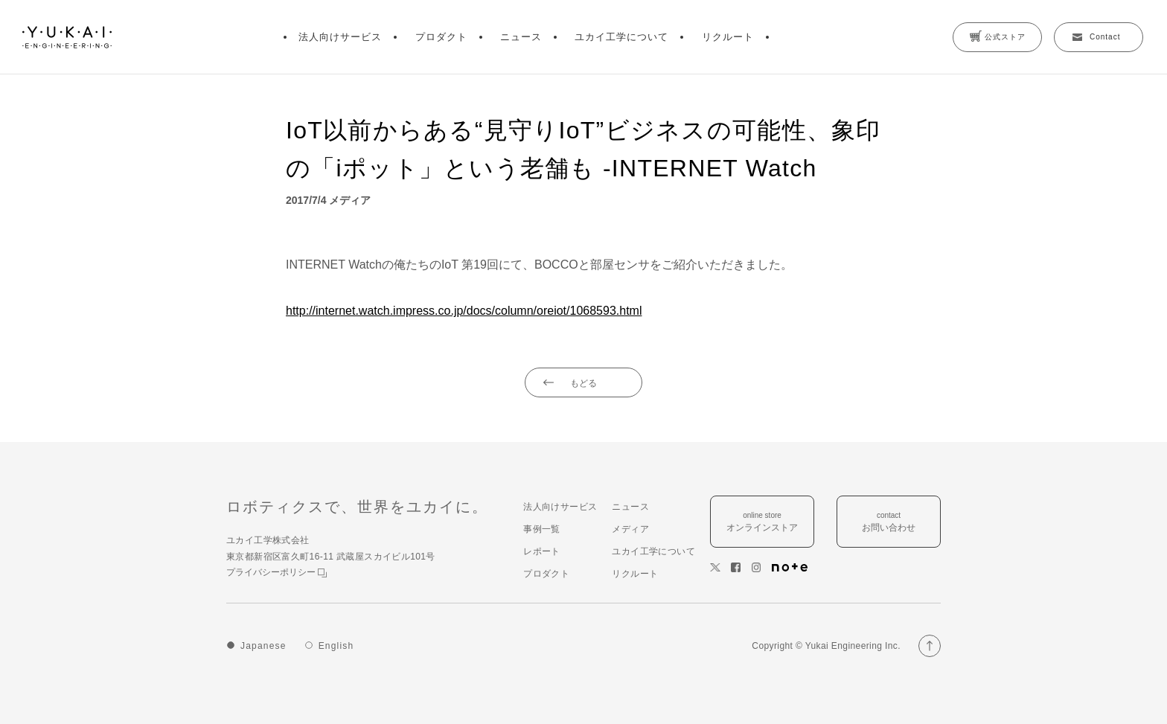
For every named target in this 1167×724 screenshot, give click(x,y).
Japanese (263, 645)
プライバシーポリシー (276, 572)
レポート (541, 551)
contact (888, 522)
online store (762, 522)
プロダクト (441, 36)
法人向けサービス (340, 36)
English (336, 645)
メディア (630, 529)
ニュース (521, 36)
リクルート (728, 36)
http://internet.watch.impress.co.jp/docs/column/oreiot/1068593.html (464, 310)
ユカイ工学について (621, 36)
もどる (583, 383)
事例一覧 (541, 529)
